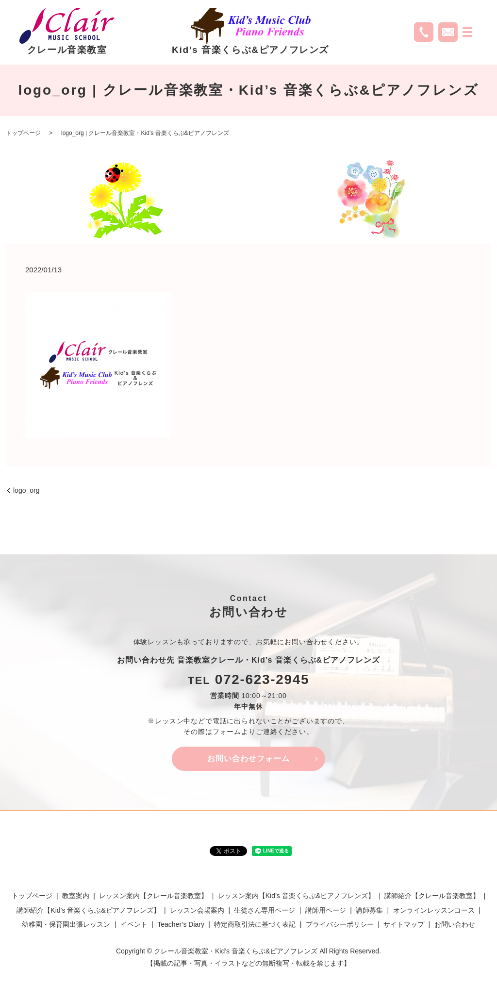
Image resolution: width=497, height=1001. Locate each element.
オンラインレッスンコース (434, 910)
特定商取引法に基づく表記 (255, 924)
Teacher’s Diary (180, 924)
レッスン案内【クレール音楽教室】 (153, 896)
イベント (134, 924)
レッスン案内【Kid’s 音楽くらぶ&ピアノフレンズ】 (296, 896)
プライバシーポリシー (340, 924)
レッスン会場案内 (197, 910)
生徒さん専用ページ (264, 910)
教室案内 (75, 896)
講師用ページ (325, 910)
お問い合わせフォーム (248, 758)
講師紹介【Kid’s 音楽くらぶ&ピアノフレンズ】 (88, 910)
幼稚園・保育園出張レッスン (66, 924)
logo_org (26, 490)
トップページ (23, 133)
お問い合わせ (454, 924)
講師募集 (369, 910)
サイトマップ (403, 924)
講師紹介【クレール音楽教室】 (432, 896)
